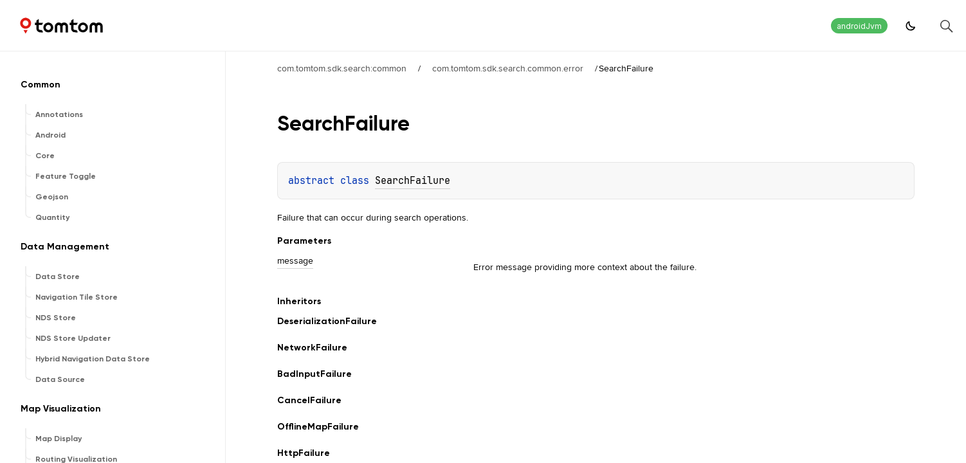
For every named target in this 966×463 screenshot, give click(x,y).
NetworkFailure (312, 347)
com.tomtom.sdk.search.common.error (507, 68)
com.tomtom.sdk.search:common (341, 68)
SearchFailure (412, 180)
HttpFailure (303, 453)
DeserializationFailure (327, 321)
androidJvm (859, 26)
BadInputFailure (314, 373)
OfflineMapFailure (318, 426)
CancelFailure (309, 400)
